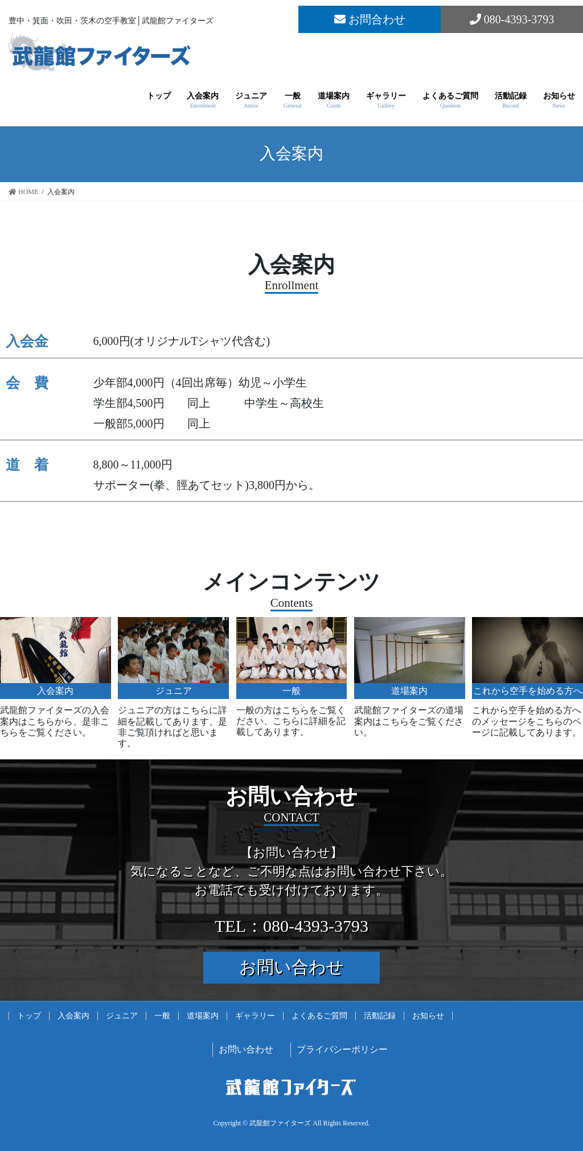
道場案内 (203, 1016)
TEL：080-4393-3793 (291, 925)
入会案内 (73, 1016)
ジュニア (122, 1016)
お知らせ (428, 1016)
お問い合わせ (291, 966)
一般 (162, 1016)
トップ (29, 1016)
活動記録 (380, 1016)
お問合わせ (369, 19)
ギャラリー (255, 1016)
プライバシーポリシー (342, 1049)
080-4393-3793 (512, 19)
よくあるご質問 (319, 1016)
